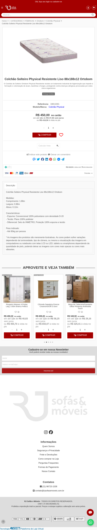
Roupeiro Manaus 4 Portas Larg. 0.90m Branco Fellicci (17, 305)
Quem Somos (48, 446)
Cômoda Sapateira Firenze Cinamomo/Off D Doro (48, 305)
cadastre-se (57, 2)
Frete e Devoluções (48, 455)
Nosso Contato (48, 471)
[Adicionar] (53, 127)
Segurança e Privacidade (48, 450)
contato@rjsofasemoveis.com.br (48, 491)
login (48, 2)
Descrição (10, 185)
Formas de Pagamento (48, 467)
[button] (44, 342)
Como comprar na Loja (48, 459)
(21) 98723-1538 (48, 486)
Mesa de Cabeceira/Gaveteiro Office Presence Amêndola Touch (80, 306)
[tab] (48, 167)
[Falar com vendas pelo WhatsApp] (90, 522)
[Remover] (43, 127)
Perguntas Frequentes (48, 463)
